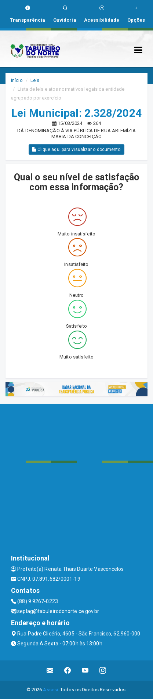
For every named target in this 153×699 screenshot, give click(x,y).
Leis (34, 80)
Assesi (50, 689)
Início (17, 80)
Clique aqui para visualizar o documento (76, 149)
